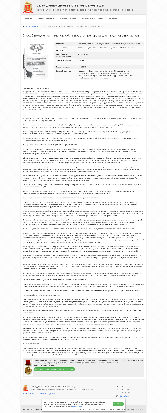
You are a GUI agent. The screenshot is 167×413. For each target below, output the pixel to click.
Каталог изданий (46, 19)
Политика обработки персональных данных (39, 394)
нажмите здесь (77, 406)
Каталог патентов (68, 19)
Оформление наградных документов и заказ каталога (54, 369)
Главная (28, 19)
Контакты (113, 19)
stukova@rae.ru (125, 396)
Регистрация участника (92, 19)
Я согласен (118, 404)
